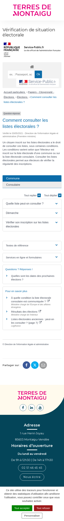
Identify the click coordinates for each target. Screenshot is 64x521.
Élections (22, 97)
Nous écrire (32, 477)
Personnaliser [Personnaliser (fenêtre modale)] (32, 515)
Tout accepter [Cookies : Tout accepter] (22, 508)
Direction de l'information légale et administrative (27, 344)
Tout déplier (52, 195)
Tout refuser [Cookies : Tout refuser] (43, 508)
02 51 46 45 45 (32, 467)
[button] (32, 203)
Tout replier (32, 195)
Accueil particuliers (15, 92)
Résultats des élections (26, 311)
